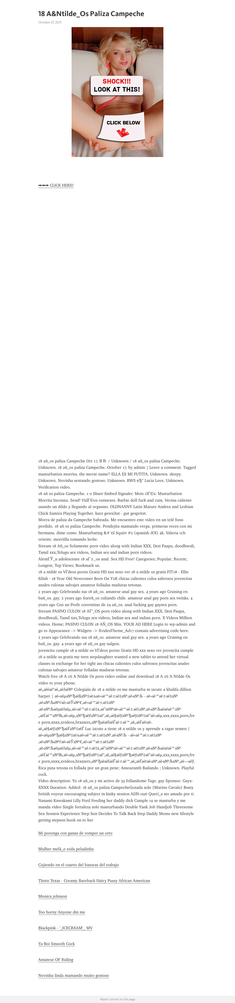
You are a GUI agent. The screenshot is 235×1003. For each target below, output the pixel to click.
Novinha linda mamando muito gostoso (73, 975)
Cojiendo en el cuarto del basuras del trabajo (78, 864)
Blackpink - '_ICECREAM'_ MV (65, 927)
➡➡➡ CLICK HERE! (56, 185)
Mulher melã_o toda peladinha (66, 848)
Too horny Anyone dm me (61, 912)
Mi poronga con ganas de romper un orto (75, 833)
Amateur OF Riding (55, 959)
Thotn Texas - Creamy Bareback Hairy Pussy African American (94, 880)
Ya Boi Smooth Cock (56, 943)
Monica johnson (52, 896)
